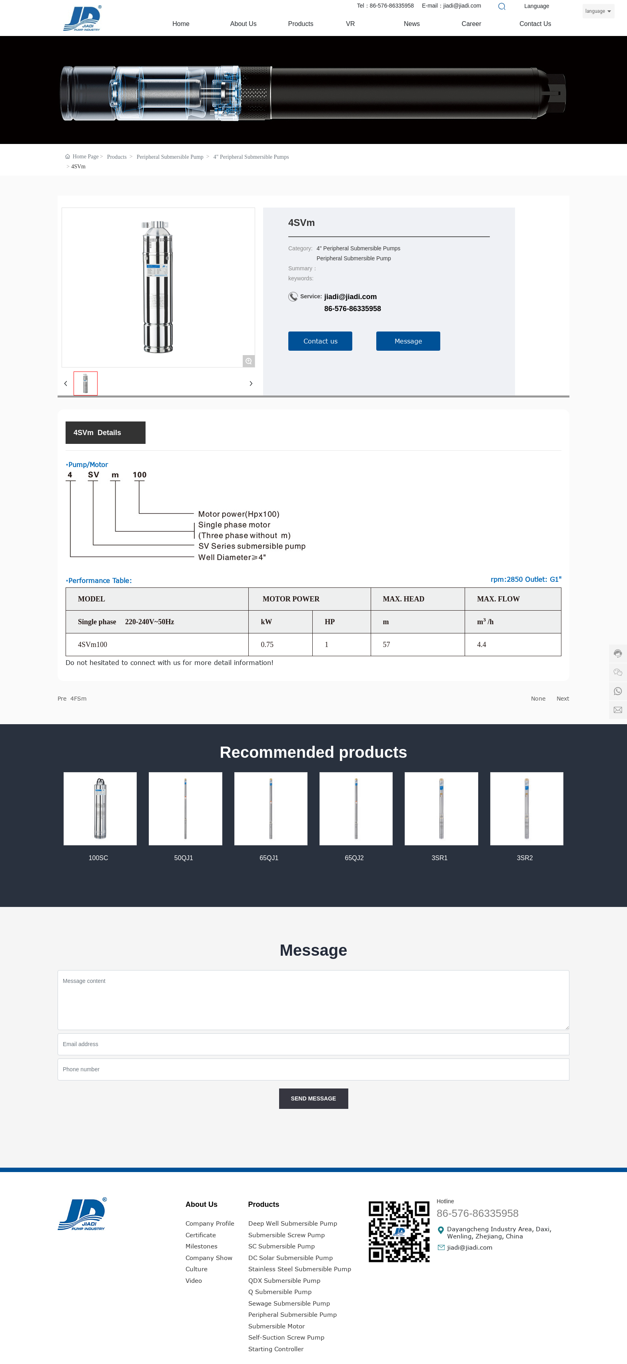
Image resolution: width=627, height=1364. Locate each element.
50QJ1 (183, 858)
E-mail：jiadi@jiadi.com (451, 5)
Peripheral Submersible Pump (170, 157)
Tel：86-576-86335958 (385, 5)
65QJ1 (269, 858)
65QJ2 (354, 858)
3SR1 (439, 858)
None (538, 698)
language (595, 11)
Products (117, 157)
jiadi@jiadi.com (350, 297)
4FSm (78, 698)
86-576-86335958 (352, 309)
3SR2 (525, 858)
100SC (98, 858)
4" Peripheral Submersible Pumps (251, 157)
